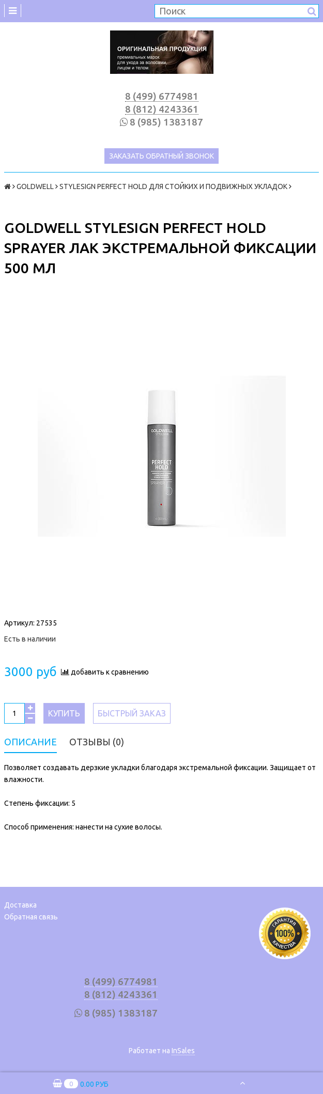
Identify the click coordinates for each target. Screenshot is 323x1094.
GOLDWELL (35, 186)
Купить (64, 713)
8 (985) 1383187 (166, 122)
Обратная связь (31, 917)
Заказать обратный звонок (161, 156)
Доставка (20, 905)
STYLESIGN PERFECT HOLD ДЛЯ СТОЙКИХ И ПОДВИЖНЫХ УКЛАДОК (173, 186)
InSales (183, 1050)
